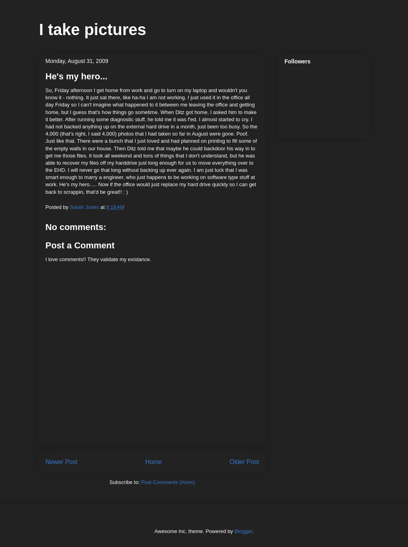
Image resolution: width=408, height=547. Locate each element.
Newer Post (61, 461)
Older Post (244, 461)
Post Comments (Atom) (168, 482)
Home (153, 461)
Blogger (243, 531)
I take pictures (92, 29)
